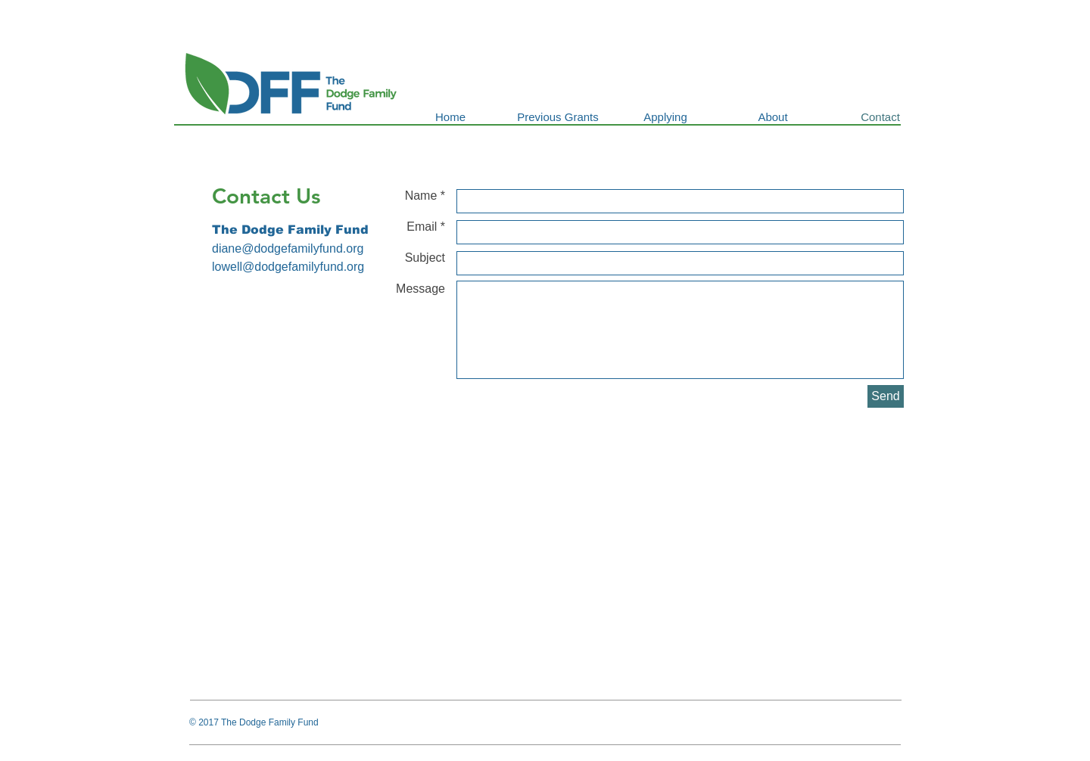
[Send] (885, 396)
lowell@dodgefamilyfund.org (288, 266)
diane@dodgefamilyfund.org (287, 248)
